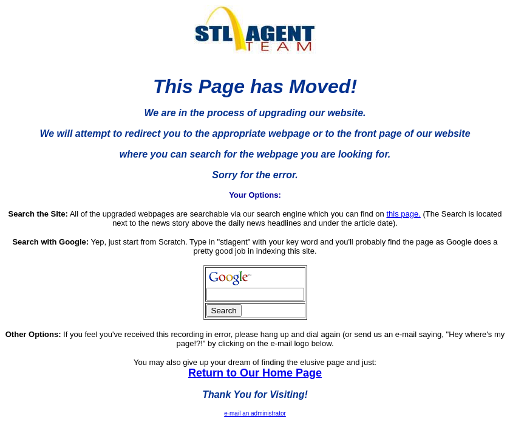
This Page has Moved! (255, 86)
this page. (403, 213)
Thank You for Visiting (253, 394)
